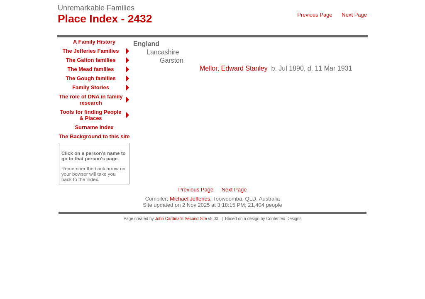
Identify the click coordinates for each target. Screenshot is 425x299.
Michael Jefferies (190, 199)
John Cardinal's (169, 218)
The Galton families (91, 60)
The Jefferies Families (91, 51)
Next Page (354, 15)
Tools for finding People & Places (91, 115)
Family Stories (90, 87)
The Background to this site (94, 136)
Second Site (196, 218)
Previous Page (314, 15)
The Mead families (91, 69)
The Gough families (91, 78)
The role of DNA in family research (90, 99)
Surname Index (94, 127)
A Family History (94, 42)
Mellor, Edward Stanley (234, 68)
